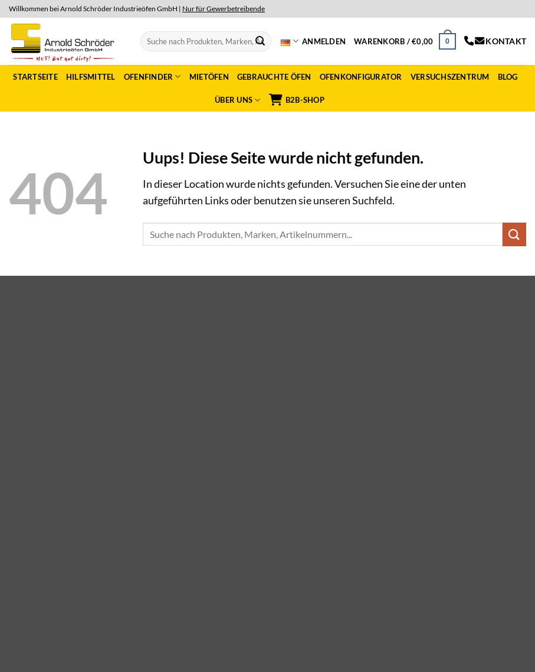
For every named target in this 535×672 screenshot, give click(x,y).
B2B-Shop (296, 100)
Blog (508, 76)
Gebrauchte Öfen (274, 76)
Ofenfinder (152, 76)
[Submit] (260, 41)
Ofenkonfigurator (361, 76)
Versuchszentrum (450, 76)
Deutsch (289, 41)
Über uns (238, 100)
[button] (324, 41)
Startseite (35, 76)
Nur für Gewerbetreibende (223, 8)
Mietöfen (209, 76)
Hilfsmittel (91, 76)
